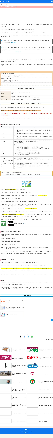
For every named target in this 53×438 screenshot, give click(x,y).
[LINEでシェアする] (32, 337)
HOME (26, 429)
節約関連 (51, 339)
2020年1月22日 (13, 42)
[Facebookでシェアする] (24, 337)
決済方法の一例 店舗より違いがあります (7, 73)
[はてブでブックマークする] (28, 337)
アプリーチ (24, 223)
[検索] (52, 320)
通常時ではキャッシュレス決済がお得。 (8, 81)
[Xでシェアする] (21, 337)
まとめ (3, 83)
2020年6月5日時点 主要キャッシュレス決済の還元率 (10, 76)
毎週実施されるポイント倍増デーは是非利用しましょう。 (11, 80)
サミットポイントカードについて (6, 78)
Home (52, 1)
